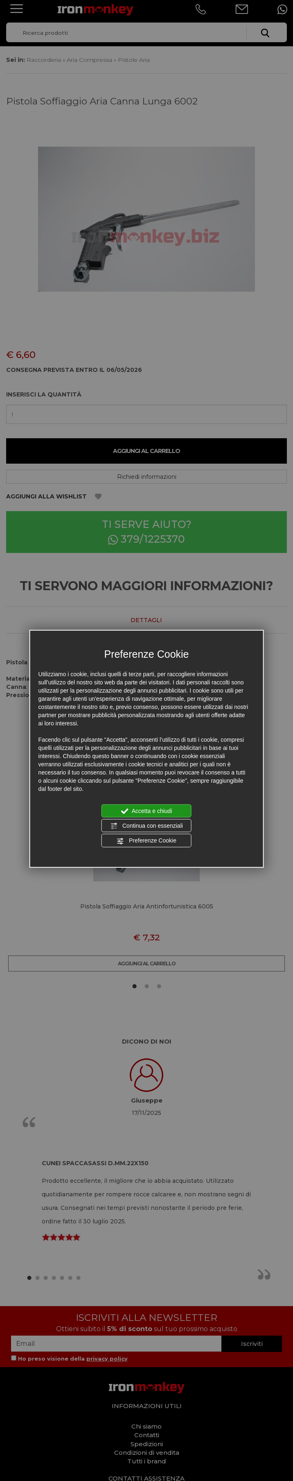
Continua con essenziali (146, 826)
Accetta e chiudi (146, 811)
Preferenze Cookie (146, 841)
